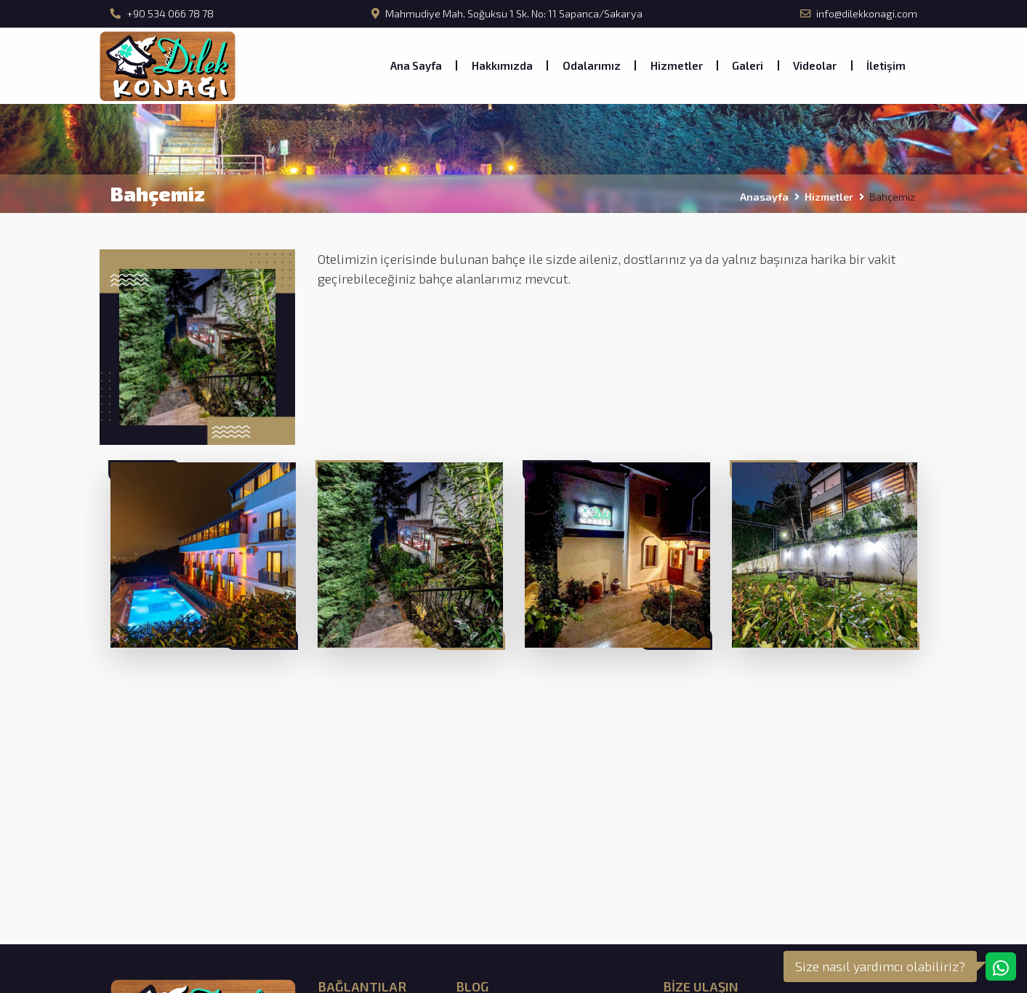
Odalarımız (592, 65)
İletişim (886, 65)
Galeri (747, 65)
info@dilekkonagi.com (858, 13)
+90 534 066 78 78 (162, 13)
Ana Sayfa (416, 65)
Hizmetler (677, 65)
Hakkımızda (502, 65)
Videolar (815, 65)
